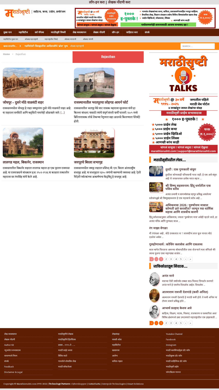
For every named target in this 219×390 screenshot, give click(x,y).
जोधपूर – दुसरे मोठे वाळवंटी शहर (23, 102)
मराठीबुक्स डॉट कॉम (174, 355)
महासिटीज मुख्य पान (10, 39)
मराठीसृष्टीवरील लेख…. (169, 160)
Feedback (9, 366)
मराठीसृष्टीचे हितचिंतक (67, 339)
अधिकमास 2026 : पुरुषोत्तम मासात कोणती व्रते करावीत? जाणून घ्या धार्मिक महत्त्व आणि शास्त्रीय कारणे (189, 208)
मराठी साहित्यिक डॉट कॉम (176, 361)
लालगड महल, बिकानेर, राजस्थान (23, 162)
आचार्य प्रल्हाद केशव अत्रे (177, 308)
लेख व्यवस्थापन (79, 32)
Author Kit (9, 345)
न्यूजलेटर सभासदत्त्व (12, 350)
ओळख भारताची (70, 39)
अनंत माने (168, 276)
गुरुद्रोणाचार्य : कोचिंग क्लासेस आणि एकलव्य (175, 244)
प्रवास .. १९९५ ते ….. (66, 345)
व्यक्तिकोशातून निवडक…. (170, 266)
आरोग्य (115, 355)
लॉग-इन (115, 32)
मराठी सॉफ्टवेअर (65, 366)
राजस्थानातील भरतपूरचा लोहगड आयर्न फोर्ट (101, 102)
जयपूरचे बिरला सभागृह (88, 162)
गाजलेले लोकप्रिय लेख (67, 361)
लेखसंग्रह (115, 334)
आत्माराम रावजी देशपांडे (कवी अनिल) (185, 292)
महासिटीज (23, 32)
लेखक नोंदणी (99, 32)
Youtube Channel (174, 334)
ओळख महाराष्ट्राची (31, 39)
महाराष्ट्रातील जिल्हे (51, 39)
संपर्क (147, 32)
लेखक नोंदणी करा (119, 2)
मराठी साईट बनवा (65, 350)
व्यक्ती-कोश (117, 339)
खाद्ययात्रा (115, 350)
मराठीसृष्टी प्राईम (172, 366)
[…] (62, 112)
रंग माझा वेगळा (158, 228)
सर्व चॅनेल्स (39, 32)
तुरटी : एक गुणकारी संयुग (180, 169)
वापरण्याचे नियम (10, 355)
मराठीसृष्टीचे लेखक (65, 334)
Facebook (171, 339)
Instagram (171, 345)
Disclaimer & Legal (13, 372)
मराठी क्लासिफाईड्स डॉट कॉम (178, 350)
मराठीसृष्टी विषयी (58, 32)
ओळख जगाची (88, 39)
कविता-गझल (117, 361)
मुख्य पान (7, 32)
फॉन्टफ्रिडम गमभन (173, 372)
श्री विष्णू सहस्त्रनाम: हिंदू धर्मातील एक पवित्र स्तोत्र (188, 187)
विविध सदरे (62, 355)
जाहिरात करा (132, 32)
